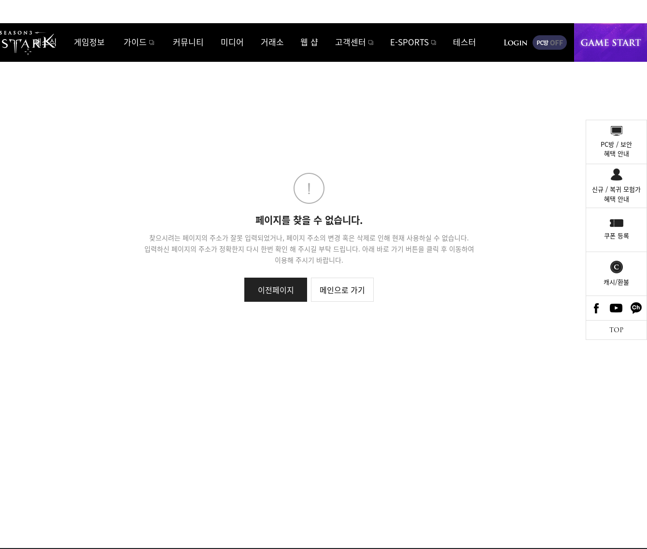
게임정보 (89, 42)
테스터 (464, 42)
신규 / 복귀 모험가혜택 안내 (616, 193)
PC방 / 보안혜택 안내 (616, 149)
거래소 (272, 42)
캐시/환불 (616, 281)
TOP (616, 330)
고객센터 (350, 42)
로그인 (516, 42)
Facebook (596, 308)
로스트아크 (17, 42)
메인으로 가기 (342, 290)
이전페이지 (276, 290)
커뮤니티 (188, 42)
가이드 (135, 42)
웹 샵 (309, 42)
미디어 (232, 42)
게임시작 (610, 42)
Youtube (616, 308)
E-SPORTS (409, 42)
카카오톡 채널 (636, 308)
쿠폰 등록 (616, 235)
